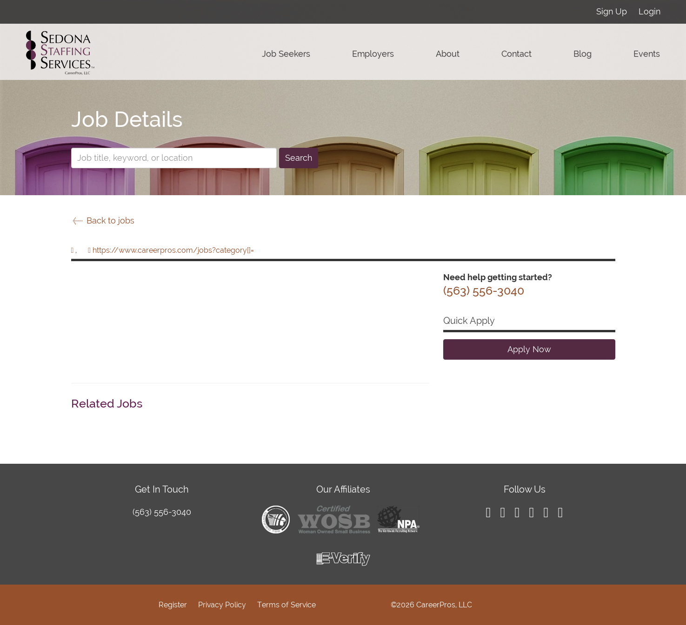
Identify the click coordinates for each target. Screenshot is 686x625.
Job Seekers (286, 54)
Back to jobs (102, 220)
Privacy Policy (222, 604)
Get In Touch (162, 489)
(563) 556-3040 (162, 512)
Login (649, 11)
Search (298, 158)
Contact (516, 54)
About (448, 54)
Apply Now (529, 349)
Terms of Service (286, 604)
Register (173, 604)
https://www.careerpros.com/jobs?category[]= (173, 250)
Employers (373, 54)
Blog (582, 54)
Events (646, 54)
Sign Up (611, 11)
